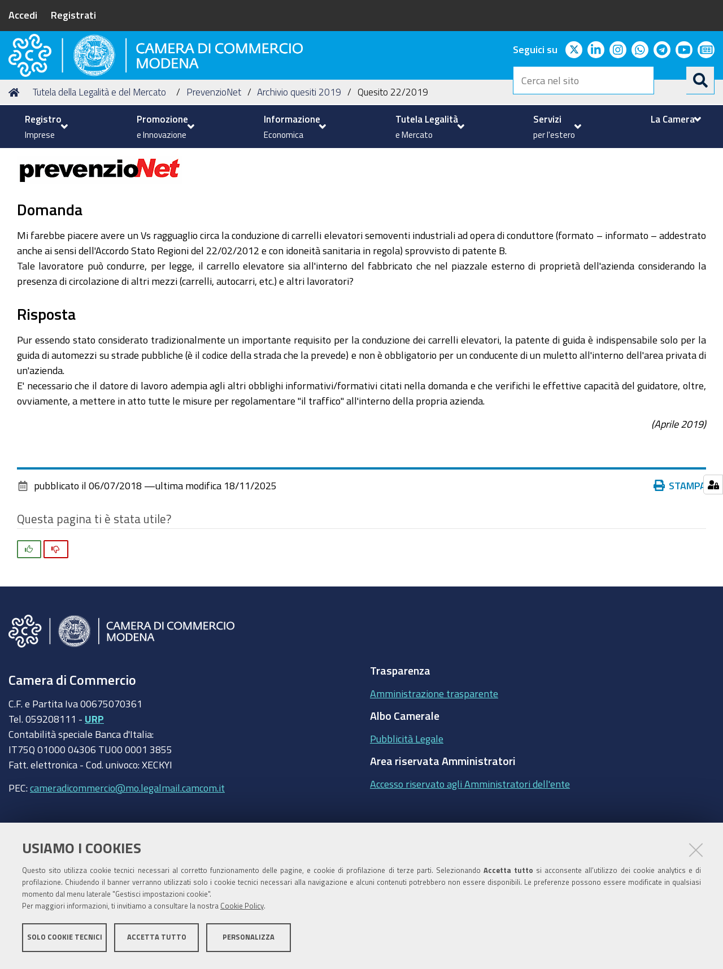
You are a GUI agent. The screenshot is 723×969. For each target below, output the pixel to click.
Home (15, 160)
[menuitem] (45, 126)
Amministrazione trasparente (434, 761)
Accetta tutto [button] (156, 939)
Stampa (682, 554)
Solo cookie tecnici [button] (64, 939)
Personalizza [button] (249, 939)
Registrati (73, 15)
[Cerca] (700, 80)
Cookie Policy (242, 908)
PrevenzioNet (213, 160)
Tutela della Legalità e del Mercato (99, 160)
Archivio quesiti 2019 (299, 160)
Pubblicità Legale (406, 806)
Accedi (22, 15)
